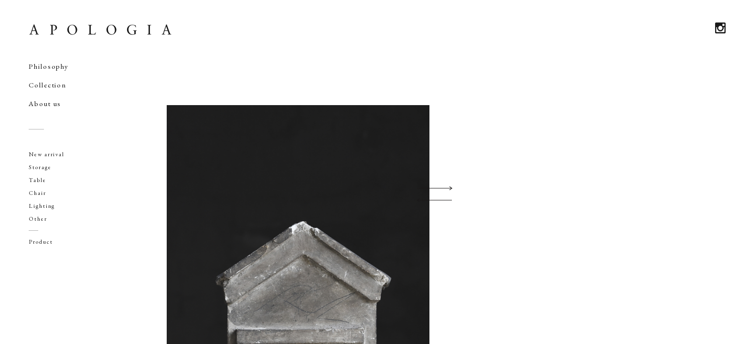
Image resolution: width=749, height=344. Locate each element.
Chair (37, 193)
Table (37, 180)
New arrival (46, 154)
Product (41, 242)
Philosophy (49, 66)
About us (45, 103)
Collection (47, 84)
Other (38, 219)
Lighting (42, 206)
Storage (40, 167)
